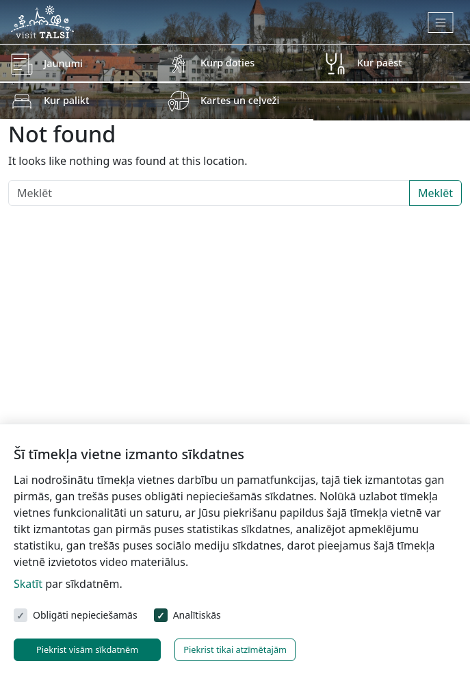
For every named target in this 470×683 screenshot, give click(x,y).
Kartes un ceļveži (239, 100)
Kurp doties (227, 62)
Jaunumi (63, 63)
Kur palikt (66, 100)
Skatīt (28, 583)
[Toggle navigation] (441, 22)
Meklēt (435, 193)
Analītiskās (197, 614)
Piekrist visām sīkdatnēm (87, 649)
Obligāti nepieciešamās (85, 614)
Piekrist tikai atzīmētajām (235, 649)
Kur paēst (379, 62)
